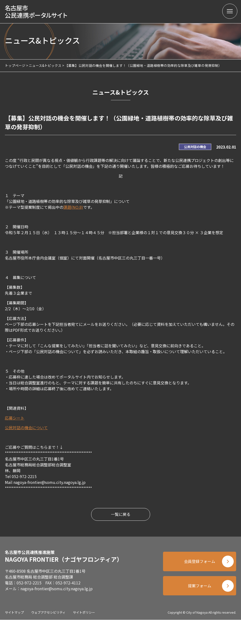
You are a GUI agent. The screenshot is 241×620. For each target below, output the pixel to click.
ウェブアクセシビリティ (48, 612)
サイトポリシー (84, 612)
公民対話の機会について (26, 427)
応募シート (14, 418)
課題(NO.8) (73, 207)
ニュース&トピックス (45, 65)
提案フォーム (199, 586)
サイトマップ (14, 612)
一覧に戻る (120, 514)
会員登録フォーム (199, 561)
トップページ (15, 65)
